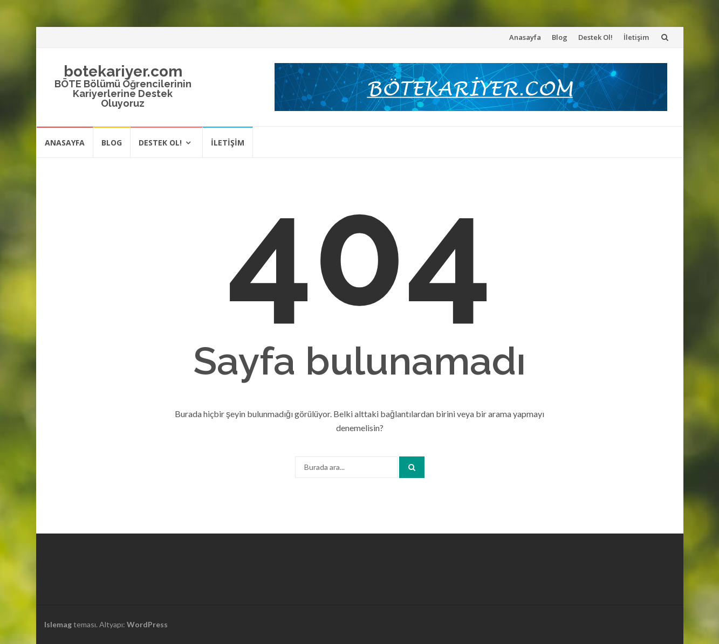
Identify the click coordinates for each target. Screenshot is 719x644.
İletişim (636, 37)
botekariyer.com (123, 71)
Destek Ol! (595, 37)
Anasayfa (525, 37)
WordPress (147, 624)
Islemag (58, 624)
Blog (559, 37)
